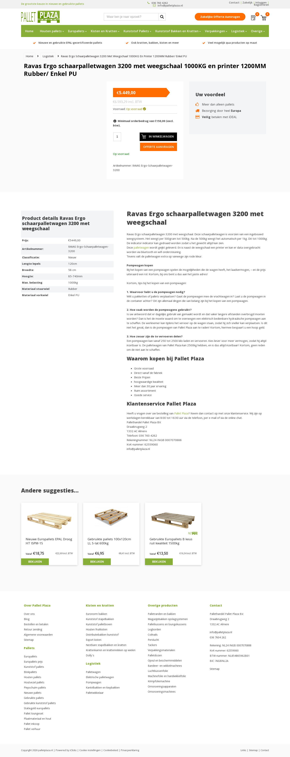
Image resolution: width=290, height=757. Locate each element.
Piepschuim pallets (35, 688)
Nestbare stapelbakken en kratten (106, 645)
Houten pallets (51, 31)
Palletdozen (155, 656)
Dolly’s (90, 656)
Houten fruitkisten (96, 630)
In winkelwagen (157, 136)
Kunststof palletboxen (99, 624)
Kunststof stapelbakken (100, 619)
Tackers (152, 645)
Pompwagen (93, 683)
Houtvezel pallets (34, 683)
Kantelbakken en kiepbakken (103, 688)
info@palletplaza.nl (221, 632)
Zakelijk (247, 3)
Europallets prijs (33, 662)
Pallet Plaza (181, 413)
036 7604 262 (218, 638)
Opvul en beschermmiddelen (165, 661)
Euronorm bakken (96, 614)
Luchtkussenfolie (158, 671)
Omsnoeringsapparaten (162, 687)
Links (243, 750)
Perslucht (153, 640)
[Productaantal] (117, 137)
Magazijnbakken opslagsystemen (168, 619)
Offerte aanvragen (158, 147)
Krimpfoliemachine (159, 681)
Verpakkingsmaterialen (161, 650)
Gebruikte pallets (34, 698)
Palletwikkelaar (95, 693)
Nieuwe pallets (32, 693)
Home (29, 31)
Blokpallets (30, 672)
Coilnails (153, 635)
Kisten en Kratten (104, 31)
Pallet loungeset (33, 714)
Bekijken (35, 562)
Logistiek (238, 31)
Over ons (29, 614)
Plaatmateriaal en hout (37, 719)
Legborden (154, 630)
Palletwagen (93, 672)
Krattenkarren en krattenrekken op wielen (110, 650)
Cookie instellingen (90, 750)
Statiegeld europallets (37, 708)
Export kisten (93, 640)
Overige (256, 31)
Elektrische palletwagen (100, 677)
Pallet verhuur (32, 729)
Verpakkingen (215, 31)
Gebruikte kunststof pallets (40, 703)
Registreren (261, 5)
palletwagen (141, 248)
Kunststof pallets (34, 667)
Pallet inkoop (31, 724)
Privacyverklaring (130, 750)
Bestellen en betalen (36, 624)
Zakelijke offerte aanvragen (220, 17)
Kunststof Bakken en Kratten (176, 31)
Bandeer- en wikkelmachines (165, 666)
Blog (27, 619)
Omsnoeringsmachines (162, 692)
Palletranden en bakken (162, 614)
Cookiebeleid (110, 750)
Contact (234, 3)
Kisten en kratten (100, 605)
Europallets (76, 31)
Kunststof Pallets (136, 31)
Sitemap (29, 640)
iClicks (73, 750)
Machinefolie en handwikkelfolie (167, 676)
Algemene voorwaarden (38, 635)
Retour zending (33, 630)
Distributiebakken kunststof (102, 635)
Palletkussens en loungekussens (167, 624)
